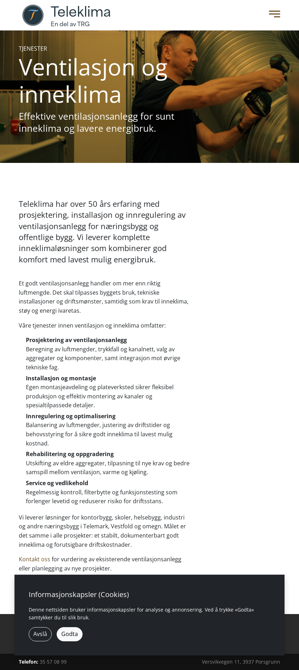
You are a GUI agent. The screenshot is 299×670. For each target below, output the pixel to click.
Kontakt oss (34, 559)
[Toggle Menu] (272, 15)
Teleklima (81, 12)
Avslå (40, 634)
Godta (69, 634)
